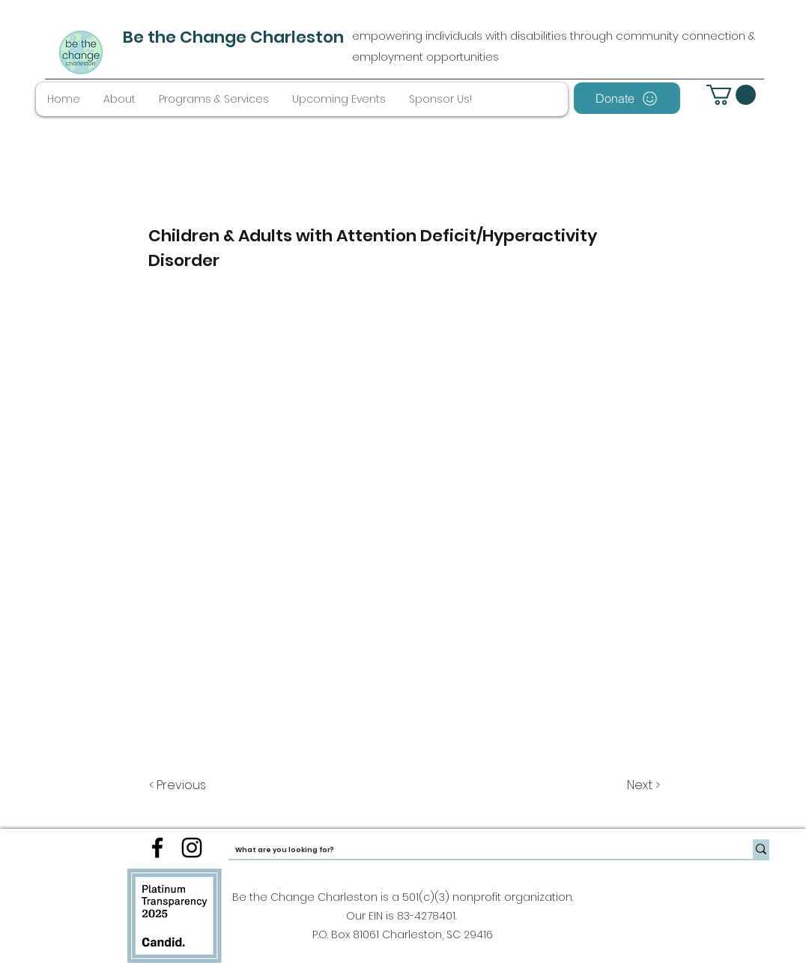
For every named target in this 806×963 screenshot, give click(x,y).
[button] (731, 95)
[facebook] (157, 847)
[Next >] (642, 785)
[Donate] (627, 98)
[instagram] (191, 847)
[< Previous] (179, 785)
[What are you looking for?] (478, 850)
